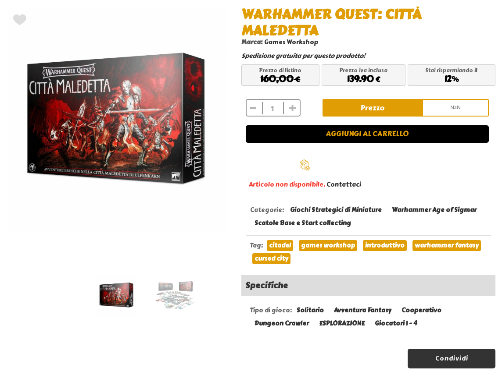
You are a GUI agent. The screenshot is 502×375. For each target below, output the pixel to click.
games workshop (328, 245)
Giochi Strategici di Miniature (336, 210)
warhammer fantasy (447, 245)
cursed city (271, 258)
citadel (280, 245)
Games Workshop (291, 42)
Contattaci (343, 184)
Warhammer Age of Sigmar (434, 210)
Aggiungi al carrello (367, 133)
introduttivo (385, 245)
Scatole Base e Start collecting (303, 223)
